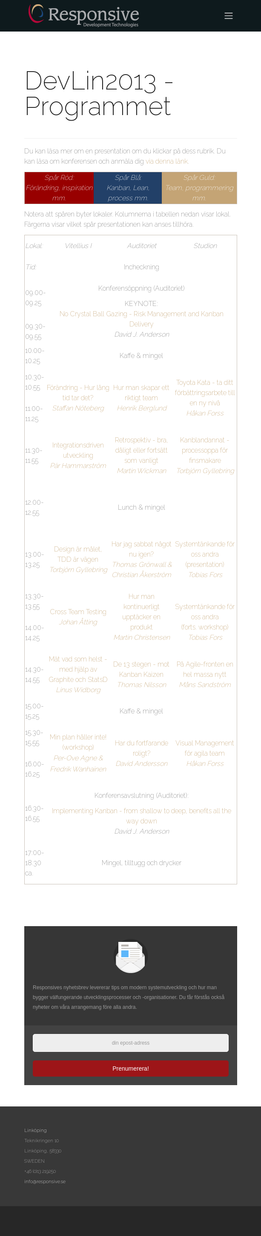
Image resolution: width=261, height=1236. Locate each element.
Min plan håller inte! (78, 737)
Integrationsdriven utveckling (78, 455)
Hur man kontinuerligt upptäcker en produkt (141, 616)
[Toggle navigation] (228, 15)
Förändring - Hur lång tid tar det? (78, 398)
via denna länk (167, 161)
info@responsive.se (45, 1181)
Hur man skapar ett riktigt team (141, 398)
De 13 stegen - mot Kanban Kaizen (141, 674)
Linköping (35, 1130)
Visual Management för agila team (204, 753)
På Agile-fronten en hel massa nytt (205, 674)
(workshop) (78, 747)
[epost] (131, 1043)
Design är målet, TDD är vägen (78, 559)
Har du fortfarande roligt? (141, 753)
